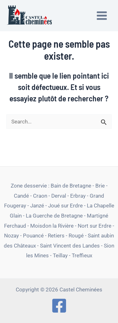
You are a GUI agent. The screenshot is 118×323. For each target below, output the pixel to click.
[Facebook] (59, 306)
